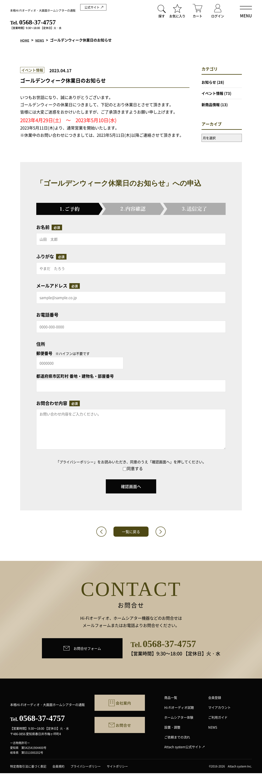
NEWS (42, 40)
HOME (25, 40)
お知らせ (209, 82)
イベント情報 (212, 93)
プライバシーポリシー (76, 461)
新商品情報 (211, 104)
